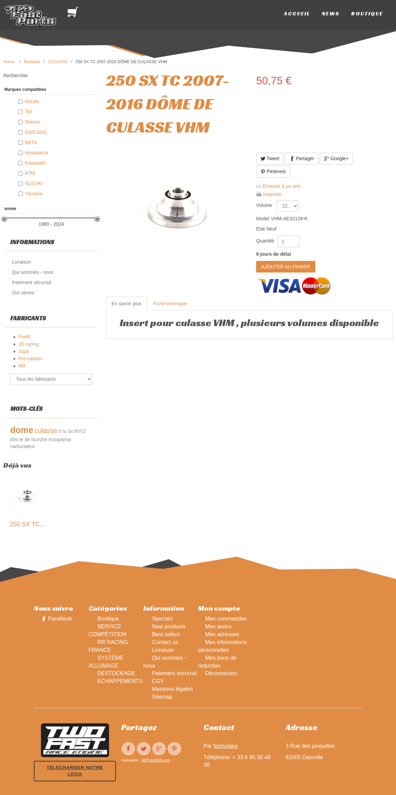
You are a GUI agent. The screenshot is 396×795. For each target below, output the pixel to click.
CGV (158, 681)
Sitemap (162, 697)
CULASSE (57, 61)
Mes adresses (222, 634)
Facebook (60, 619)
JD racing (28, 344)
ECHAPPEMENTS (119, 681)
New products (168, 626)
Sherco (32, 122)
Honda (32, 101)
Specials (162, 619)
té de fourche (33, 439)
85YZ (79, 431)
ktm (14, 439)
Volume (265, 205)
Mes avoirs (218, 626)
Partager (302, 158)
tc (65, 431)
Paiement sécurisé (174, 673)
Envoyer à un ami (281, 186)
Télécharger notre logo (75, 771)
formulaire (225, 746)
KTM (30, 173)
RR (21, 365)
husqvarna (60, 439)
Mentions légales (172, 689)
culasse (46, 430)
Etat (260, 229)
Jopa (23, 351)
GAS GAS (36, 132)
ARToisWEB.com (156, 760)
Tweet (270, 158)
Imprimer (272, 194)
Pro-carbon (30, 358)
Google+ (336, 158)
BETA (31, 142)
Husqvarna (36, 152)
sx (70, 431)
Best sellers (166, 634)
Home (8, 61)
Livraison (163, 650)
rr (60, 431)
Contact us (165, 642)
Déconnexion (221, 673)
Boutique (32, 61)
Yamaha (33, 193)
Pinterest (273, 171)
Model (262, 218)
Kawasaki (35, 163)
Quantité (265, 240)
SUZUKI (33, 183)
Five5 (24, 336)
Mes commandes (226, 619)
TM (28, 111)
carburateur (22, 446)
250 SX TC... (27, 524)
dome (21, 430)
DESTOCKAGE (116, 673)
